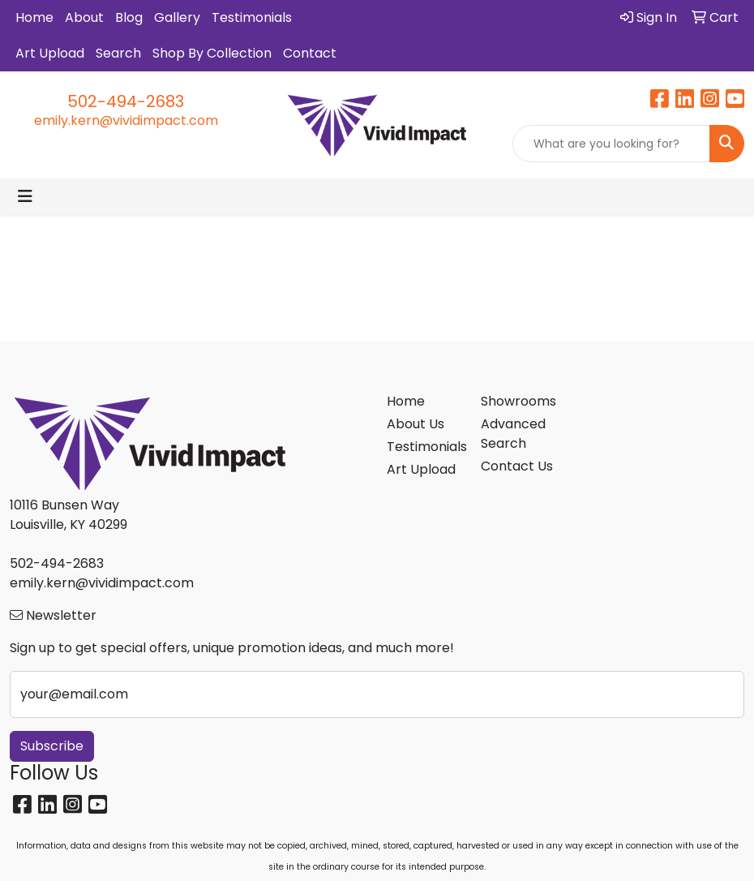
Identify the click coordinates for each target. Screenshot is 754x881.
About (84, 17)
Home (34, 17)
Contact (309, 53)
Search (118, 53)
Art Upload (49, 53)
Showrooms (518, 401)
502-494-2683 (125, 101)
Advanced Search (513, 434)
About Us (415, 424)
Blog (129, 17)
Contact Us (517, 466)
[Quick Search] (611, 143)
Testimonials (252, 17)
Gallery (177, 17)
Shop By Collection (212, 53)
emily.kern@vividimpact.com (126, 120)
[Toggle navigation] (25, 196)
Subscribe (52, 746)
